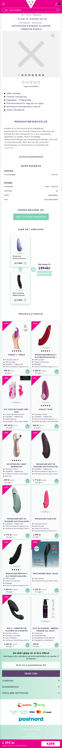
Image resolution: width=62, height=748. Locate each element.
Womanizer (37, 15)
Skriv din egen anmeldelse (31, 217)
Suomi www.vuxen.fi (31, 739)
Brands (28, 15)
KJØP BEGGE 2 (44, 273)
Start (23, 15)
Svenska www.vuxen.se (31, 736)
